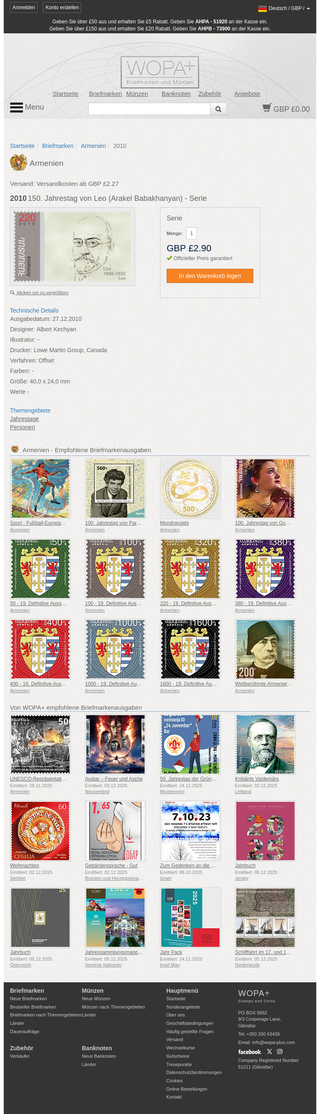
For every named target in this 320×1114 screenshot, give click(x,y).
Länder (17, 1023)
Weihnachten (24, 866)
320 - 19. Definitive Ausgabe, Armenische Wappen (215, 603)
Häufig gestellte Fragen (190, 1031)
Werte (17, 391)
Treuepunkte (179, 1064)
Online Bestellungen (186, 1088)
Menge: (175, 233)
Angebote (247, 93)
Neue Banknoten (99, 1056)
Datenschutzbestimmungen (194, 1072)
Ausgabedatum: (30, 318)
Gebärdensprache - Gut (111, 866)
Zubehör (209, 93)
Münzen (137, 93)
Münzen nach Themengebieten (113, 1006)
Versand (174, 1039)
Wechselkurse (180, 1047)
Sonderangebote (183, 1006)
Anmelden (23, 7)
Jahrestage (24, 419)
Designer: (22, 329)
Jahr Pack (171, 952)
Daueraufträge (24, 1031)
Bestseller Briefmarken (33, 1006)
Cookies (174, 1080)
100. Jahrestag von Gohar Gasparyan (277, 523)
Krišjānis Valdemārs (257, 779)
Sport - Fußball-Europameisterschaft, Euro (57, 523)
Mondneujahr (174, 523)
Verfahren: (23, 360)
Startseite (66, 93)
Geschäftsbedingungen (189, 1023)
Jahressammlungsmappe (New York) (126, 952)
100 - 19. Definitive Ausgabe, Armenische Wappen (140, 603)
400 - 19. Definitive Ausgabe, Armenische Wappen (65, 684)
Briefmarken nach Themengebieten (46, 1014)
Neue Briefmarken (28, 998)
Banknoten (176, 93)
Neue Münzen (96, 998)
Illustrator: (22, 339)
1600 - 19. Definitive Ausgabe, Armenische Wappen (217, 684)
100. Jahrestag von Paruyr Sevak (122, 523)
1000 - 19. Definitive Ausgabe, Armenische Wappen (142, 684)
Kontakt (174, 1096)
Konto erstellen (62, 7)
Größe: (19, 381)
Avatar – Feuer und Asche (114, 779)
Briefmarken (105, 93)
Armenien (93, 146)
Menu (27, 108)
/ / (284, 8)
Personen (22, 427)
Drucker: (21, 350)
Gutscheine (178, 1056)
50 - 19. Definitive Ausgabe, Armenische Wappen (64, 603)
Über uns (175, 1014)
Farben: (20, 371)
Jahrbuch (245, 866)
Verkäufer (20, 1056)
